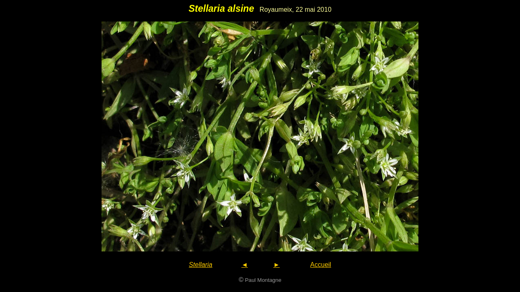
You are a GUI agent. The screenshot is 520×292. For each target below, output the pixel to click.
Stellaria (200, 264)
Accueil (321, 264)
